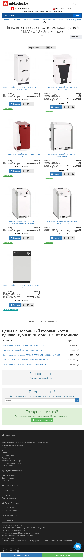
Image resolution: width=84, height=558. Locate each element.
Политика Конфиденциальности (14, 463)
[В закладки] (28, 104)
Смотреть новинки (42, 420)
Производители (8, 490)
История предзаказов (10, 510)
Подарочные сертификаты (12, 493)
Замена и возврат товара (11, 460)
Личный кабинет (8, 508)
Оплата (5, 453)
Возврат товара (8, 478)
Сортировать (35, 48)
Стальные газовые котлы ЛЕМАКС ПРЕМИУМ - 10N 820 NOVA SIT (22, 222)
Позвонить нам (62, 555)
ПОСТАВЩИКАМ (8, 466)
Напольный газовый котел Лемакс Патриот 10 (62, 155)
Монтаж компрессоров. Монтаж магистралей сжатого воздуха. (26, 442)
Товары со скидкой (9, 498)
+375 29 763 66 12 (22, 8)
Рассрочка (6, 458)
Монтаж (5, 440)
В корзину (15, 104)
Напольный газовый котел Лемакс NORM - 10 (21, 286)
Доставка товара (8, 455)
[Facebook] (12, 550)
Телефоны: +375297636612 (12, 525)
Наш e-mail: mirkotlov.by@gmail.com (15, 530)
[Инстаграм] (5, 550)
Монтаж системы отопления (13, 445)
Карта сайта (6, 480)
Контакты (5, 450)
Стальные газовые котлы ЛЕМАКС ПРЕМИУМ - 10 (62, 222)
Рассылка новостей (9, 515)
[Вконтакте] (18, 550)
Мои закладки (7, 513)
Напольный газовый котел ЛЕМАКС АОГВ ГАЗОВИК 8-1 (21, 88)
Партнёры (6, 495)
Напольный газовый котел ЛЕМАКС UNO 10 (22, 155)
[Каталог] (77, 15)
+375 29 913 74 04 (64, 8)
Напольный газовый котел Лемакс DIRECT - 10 (62, 88)
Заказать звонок (21, 555)
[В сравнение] (32, 104)
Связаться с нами (8, 475)
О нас (4, 448)
